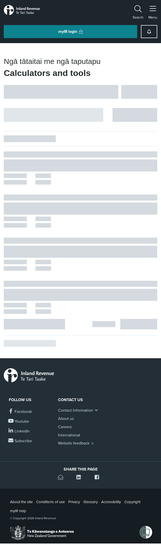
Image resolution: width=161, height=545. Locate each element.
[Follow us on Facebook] (20, 412)
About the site (21, 502)
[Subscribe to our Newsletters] (20, 441)
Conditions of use (50, 502)
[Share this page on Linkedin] (80, 478)
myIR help (18, 511)
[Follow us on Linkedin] (19, 431)
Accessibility (111, 502)
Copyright (132, 502)
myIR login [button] (70, 31)
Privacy (74, 502)
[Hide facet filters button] (53, 115)
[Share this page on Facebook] (99, 478)
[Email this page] (62, 478)
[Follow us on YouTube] (19, 421)
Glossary (90, 502)
